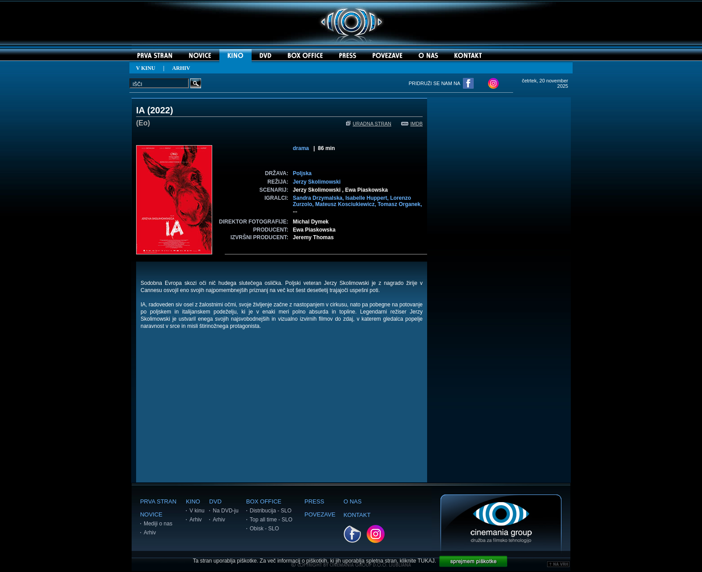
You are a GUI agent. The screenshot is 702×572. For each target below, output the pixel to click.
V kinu (196, 510)
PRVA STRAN (158, 501)
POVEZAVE (319, 514)
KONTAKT (356, 515)
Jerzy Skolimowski (317, 182)
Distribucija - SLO (270, 510)
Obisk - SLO (264, 528)
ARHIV (181, 68)
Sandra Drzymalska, (319, 198)
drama (301, 148)
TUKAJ (426, 561)
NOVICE (151, 514)
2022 (160, 110)
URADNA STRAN (368, 123)
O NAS (352, 501)
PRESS (314, 501)
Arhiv (150, 532)
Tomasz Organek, (399, 204)
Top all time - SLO (271, 519)
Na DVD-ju (225, 510)
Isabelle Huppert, (367, 198)
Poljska (302, 173)
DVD (215, 501)
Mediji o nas (158, 523)
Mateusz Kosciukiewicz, (346, 204)
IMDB (412, 123)
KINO (193, 501)
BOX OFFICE (264, 501)
